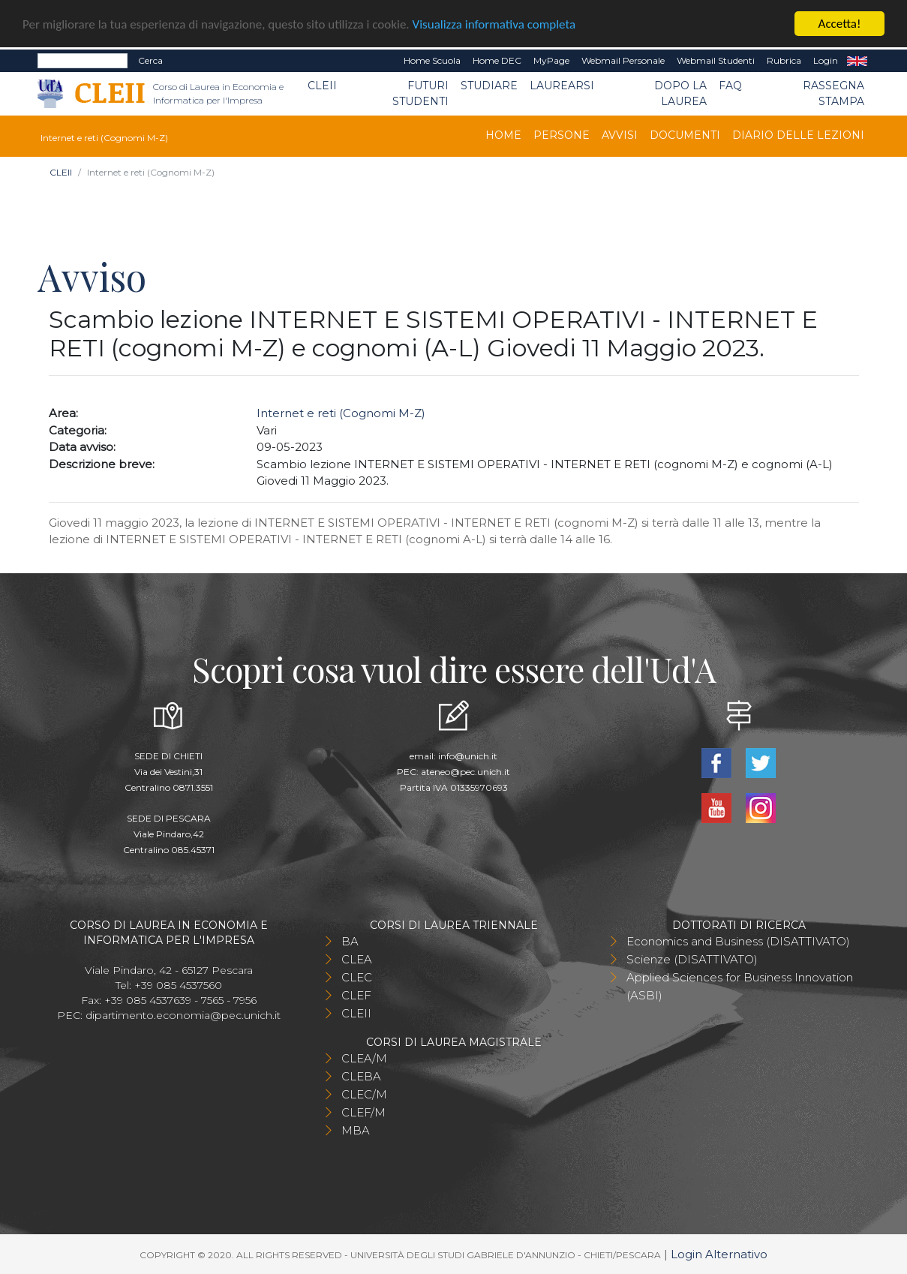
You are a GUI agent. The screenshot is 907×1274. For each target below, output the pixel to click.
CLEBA (361, 1076)
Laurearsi (562, 85)
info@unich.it (467, 756)
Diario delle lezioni (798, 135)
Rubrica (784, 60)
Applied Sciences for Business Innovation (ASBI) (739, 986)
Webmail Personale (623, 60)
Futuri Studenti (420, 93)
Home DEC (497, 60)
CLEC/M (364, 1094)
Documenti (685, 135)
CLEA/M (364, 1058)
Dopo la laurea (680, 93)
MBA (355, 1130)
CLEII (322, 85)
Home (503, 135)
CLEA (356, 959)
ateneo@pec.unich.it (465, 771)
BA (350, 941)
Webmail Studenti (716, 60)
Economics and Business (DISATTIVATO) (738, 941)
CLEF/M (363, 1112)
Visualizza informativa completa (494, 24)
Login (825, 60)
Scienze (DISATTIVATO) (692, 959)
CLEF (356, 995)
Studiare (489, 85)
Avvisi (620, 135)
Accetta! (839, 24)
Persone (561, 135)
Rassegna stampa (833, 93)
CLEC (356, 977)
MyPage (551, 60)
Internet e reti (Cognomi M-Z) (341, 413)
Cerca (150, 60)
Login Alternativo (719, 1254)
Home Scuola (432, 60)
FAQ (730, 85)
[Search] (83, 60)
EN (857, 61)
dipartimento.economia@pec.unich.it (183, 1015)
